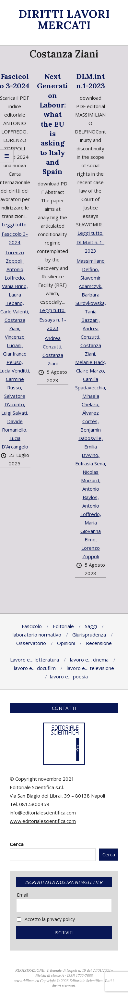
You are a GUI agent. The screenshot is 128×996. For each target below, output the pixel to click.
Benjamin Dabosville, (90, 433)
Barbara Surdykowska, (91, 298)
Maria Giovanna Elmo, (90, 531)
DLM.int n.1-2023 (90, 81)
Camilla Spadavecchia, (90, 383)
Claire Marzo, (90, 370)
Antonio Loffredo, (90, 509)
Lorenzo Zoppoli (90, 552)
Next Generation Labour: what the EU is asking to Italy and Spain (52, 124)
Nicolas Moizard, (90, 476)
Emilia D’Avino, (90, 450)
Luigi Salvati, (14, 413)
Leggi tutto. (15, 224)
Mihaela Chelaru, (90, 400)
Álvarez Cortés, (90, 417)
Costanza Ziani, (90, 349)
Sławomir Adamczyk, (90, 281)
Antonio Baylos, (90, 492)
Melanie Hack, (90, 362)
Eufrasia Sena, (90, 463)
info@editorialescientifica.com (43, 812)
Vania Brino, (15, 286)
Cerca (17, 844)
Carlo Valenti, (14, 311)
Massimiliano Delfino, (90, 265)
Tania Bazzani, (90, 315)
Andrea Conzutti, (53, 342)
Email (22, 895)
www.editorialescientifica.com (43, 821)
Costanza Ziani (52, 359)
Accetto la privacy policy (46, 919)
